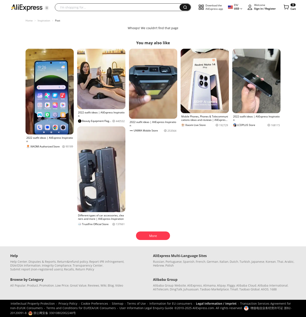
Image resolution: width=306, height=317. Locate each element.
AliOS (265, 289)
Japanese (257, 262)
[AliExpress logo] (26, 7)
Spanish (188, 262)
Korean (271, 262)
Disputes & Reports (42, 262)
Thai (280, 262)
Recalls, (69, 269)
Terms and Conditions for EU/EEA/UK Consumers (81, 308)
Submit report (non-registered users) (36, 269)
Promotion (46, 285)
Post (57, 20)
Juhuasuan (191, 289)
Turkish (244, 262)
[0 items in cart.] (289, 7)
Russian (158, 262)
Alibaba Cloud (246, 285)
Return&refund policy (72, 262)
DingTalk (176, 289)
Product (32, 285)
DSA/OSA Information (25, 265)
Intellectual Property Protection (33, 303)
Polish (169, 265)
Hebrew (158, 265)
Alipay (221, 285)
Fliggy (231, 285)
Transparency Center (88, 265)
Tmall (234, 289)
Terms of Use (136, 303)
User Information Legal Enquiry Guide (146, 308)
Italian (224, 262)
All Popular (18, 285)
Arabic (289, 262)
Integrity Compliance (56, 265)
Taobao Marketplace (214, 289)
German (212, 262)
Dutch (234, 262)
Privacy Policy (67, 303)
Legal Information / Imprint (216, 303)
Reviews (93, 285)
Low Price (62, 285)
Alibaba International (273, 285)
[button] (46, 7)
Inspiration (44, 20)
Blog (111, 285)
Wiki (103, 285)
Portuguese (174, 262)
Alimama (209, 285)
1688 (273, 289)
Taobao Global (249, 289)
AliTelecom (161, 289)
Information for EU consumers (170, 303)
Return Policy (84, 269)
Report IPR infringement (106, 262)
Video (119, 285)
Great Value (78, 285)
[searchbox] (119, 7)
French (200, 262)
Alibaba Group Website (169, 285)
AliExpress (194, 285)
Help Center (18, 262)
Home (29, 20)
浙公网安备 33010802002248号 (52, 313)
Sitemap (117, 303)
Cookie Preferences (94, 303)
